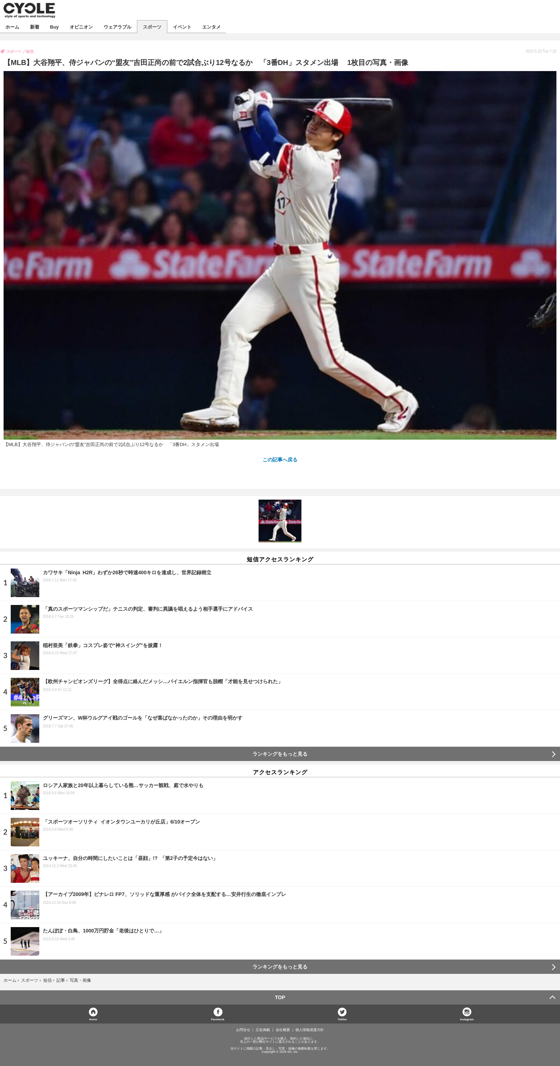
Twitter (342, 1019)
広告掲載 (263, 1030)
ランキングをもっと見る (280, 754)
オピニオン (81, 26)
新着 (34, 26)
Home (93, 1019)
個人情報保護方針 (309, 1030)
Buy (54, 26)
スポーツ (152, 26)
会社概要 (283, 1030)
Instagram (467, 1019)
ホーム (12, 26)
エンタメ (211, 26)
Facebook (217, 1019)
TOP (280, 997)
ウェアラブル (117, 26)
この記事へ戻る (280, 459)
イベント (182, 26)
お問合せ (243, 1030)
